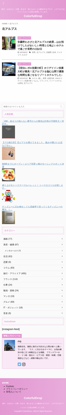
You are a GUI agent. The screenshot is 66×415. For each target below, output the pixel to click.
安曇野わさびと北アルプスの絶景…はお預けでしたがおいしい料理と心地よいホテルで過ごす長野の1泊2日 (41, 45)
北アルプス (41, 52)
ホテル (34, 78)
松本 (54, 52)
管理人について (13, 392)
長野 (33, 52)
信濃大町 (50, 78)
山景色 (20, 83)
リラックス (44, 81)
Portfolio (10, 386)
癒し (40, 78)
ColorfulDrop (33, 16)
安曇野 (49, 52)
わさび (24, 55)
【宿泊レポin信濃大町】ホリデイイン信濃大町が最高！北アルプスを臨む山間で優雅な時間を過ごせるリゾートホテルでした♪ (41, 71)
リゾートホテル (55, 81)
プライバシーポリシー (17, 389)
